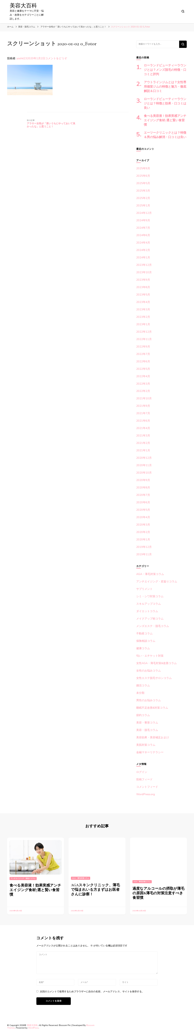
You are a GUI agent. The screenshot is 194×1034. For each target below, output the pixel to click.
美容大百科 (23, 5)
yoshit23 (22, 58)
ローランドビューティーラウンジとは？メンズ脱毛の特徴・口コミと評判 (165, 70)
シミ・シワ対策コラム (150, 596)
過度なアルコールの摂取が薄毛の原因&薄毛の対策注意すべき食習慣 (158, 893)
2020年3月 (143, 524)
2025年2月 (143, 198)
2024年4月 (143, 242)
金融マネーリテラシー (150, 752)
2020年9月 (143, 480)
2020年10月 (144, 472)
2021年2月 (143, 443)
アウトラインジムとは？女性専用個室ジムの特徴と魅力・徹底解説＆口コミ (165, 86)
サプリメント (144, 589)
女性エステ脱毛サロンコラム (154, 678)
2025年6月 (143, 176)
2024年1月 (143, 257)
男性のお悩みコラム (148, 700)
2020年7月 (143, 495)
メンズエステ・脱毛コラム (152, 626)
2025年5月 (143, 183)
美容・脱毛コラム (26, 26)
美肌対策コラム (145, 745)
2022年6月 (143, 361)
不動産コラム (144, 633)
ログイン (141, 772)
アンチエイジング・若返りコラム (156, 581)
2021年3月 (143, 435)
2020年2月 (143, 532)
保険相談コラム (145, 641)
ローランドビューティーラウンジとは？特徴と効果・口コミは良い (165, 103)
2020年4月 (143, 517)
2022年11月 (144, 339)
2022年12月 (144, 332)
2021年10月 (144, 398)
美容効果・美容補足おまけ (152, 737)
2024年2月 (143, 250)
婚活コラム (143, 685)
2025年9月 (143, 168)
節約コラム (143, 715)
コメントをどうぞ (56, 58)
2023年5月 (143, 294)
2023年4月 (143, 302)
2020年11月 (144, 465)
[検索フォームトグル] (183, 11)
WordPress (33, 1027)
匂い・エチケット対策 (150, 656)
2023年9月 (143, 280)
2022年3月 (143, 384)
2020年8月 (143, 487)
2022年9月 (143, 346)
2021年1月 (143, 450)
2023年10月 (144, 272)
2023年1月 (143, 324)
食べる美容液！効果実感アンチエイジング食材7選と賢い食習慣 (165, 120)
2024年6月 (143, 235)
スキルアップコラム (148, 604)
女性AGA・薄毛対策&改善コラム (156, 663)
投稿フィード (144, 779)
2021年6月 (143, 421)
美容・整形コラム (147, 722)
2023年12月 (144, 265)
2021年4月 (143, 428)
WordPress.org (145, 794)
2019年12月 (144, 547)
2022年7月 (143, 354)
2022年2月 (143, 391)
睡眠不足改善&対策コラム (152, 708)
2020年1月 (143, 539)
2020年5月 (143, 510)
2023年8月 (143, 287)
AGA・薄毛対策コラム (150, 574)
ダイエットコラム (147, 611)
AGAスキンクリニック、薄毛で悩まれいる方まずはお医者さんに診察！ (95, 889)
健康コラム (143, 648)
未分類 (140, 693)
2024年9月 (143, 220)
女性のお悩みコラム (148, 670)
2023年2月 (143, 317)
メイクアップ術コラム (150, 618)
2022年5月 (143, 369)
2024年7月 (143, 228)
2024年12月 (144, 213)
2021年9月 (143, 406)
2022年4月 (143, 376)
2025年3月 (143, 190)
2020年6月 (143, 502)
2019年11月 (144, 554)
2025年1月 (143, 205)
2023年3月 (143, 309)
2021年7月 (143, 413)
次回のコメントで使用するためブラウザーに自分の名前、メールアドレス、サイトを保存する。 (92, 991)
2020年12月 (144, 458)
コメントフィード (147, 787)
